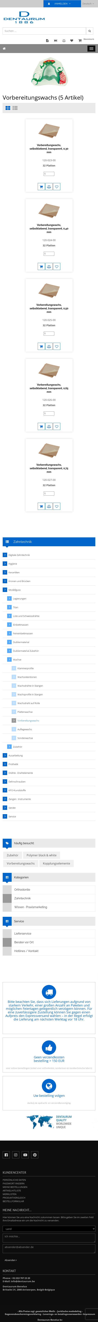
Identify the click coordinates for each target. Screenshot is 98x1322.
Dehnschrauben (17, 781)
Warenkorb (86, 41)
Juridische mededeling (69, 1311)
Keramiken (14, 572)
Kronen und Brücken (19, 581)
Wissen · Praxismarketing (25, 907)
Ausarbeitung (16, 755)
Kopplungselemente (56, 863)
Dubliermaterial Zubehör (26, 650)
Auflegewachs (25, 729)
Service (12, 816)
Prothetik (13, 764)
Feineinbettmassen (23, 633)
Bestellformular (13, 1201)
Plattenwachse (25, 711)
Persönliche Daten (14, 1179)
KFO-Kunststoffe (17, 790)
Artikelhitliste (12, 1190)
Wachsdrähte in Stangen (30, 685)
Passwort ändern (13, 1183)
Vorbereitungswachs (28, 720)
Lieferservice (17, 933)
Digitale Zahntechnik (19, 555)
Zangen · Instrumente (20, 799)
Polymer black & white (42, 855)
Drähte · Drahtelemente (21, 772)
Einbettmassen (20, 624)
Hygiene (13, 563)
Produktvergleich (14, 1197)
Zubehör (17, 746)
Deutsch (88, 3)
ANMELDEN (60, 3)
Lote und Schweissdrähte (26, 616)
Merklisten (9, 1194)
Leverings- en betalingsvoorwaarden (62, 1314)
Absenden (11, 1260)
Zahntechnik (17, 898)
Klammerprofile (26, 668)
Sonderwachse (25, 738)
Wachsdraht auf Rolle (29, 703)
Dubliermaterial (21, 642)
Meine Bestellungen (15, 1187)
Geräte (12, 807)
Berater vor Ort (18, 942)
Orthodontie (16, 889)
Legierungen (19, 598)
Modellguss (15, 589)
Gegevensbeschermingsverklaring (23, 1314)
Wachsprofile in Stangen (30, 694)
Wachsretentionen (27, 677)
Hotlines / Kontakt (20, 951)
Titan (15, 607)
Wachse (17, 659)
